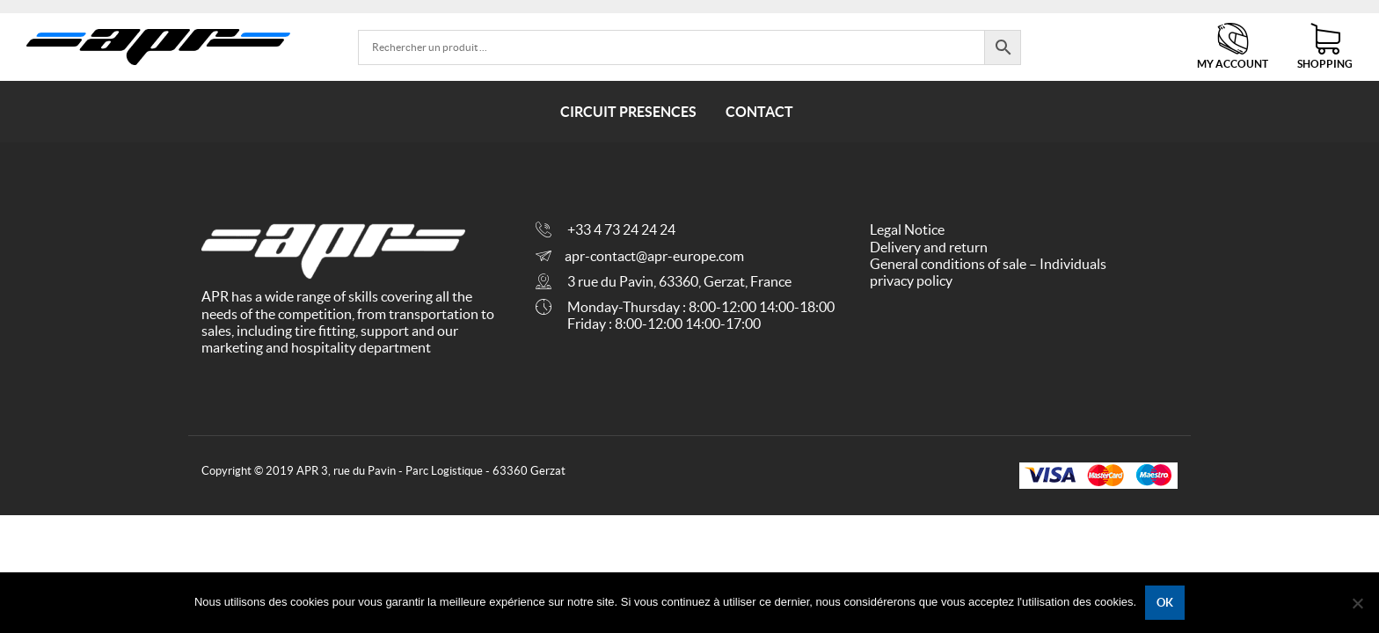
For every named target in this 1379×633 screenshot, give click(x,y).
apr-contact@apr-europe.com (654, 256)
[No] (1357, 603)
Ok (1164, 602)
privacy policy (911, 280)
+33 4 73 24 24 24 (621, 229)
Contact (759, 112)
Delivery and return (929, 247)
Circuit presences (628, 112)
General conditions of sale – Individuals (988, 264)
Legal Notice (907, 229)
